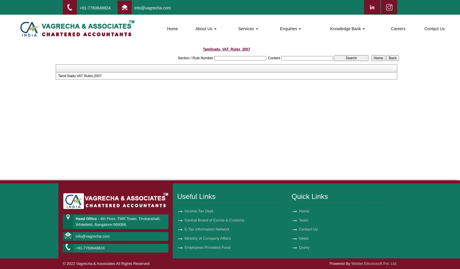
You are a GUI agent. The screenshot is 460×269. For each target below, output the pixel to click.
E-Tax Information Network (207, 222)
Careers (398, 28)
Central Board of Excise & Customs (214, 213)
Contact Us (435, 28)
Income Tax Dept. (199, 204)
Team (303, 213)
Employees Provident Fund (207, 240)
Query (304, 240)
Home (172, 28)
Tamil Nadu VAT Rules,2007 (80, 76)
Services (248, 28)
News (304, 231)
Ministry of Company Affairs (208, 231)
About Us (205, 28)
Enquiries (290, 28)
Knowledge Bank (347, 28)
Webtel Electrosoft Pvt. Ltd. (374, 263)
